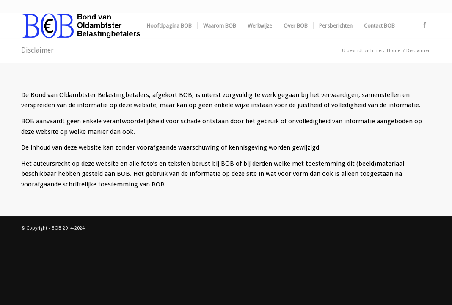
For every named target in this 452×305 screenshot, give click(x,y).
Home (393, 50)
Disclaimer (37, 50)
